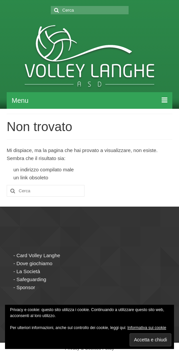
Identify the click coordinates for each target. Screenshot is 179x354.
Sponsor (25, 287)
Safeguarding (31, 279)
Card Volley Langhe (38, 255)
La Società (28, 271)
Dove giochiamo (34, 263)
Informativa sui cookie (147, 327)
